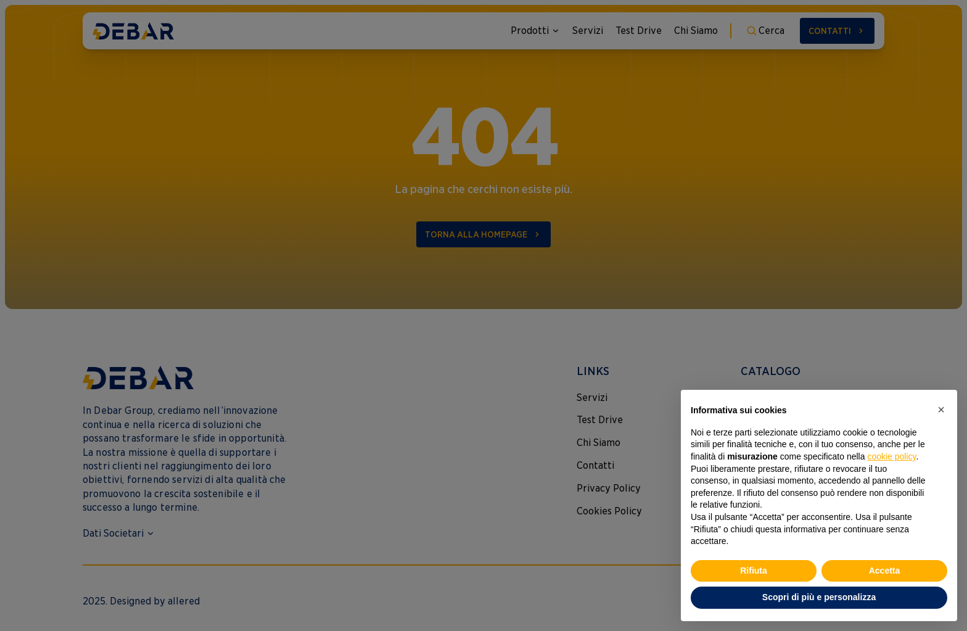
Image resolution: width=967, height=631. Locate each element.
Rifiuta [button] (753, 570)
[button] (941, 409)
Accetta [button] (884, 570)
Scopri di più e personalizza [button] (819, 597)
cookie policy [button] (891, 456)
